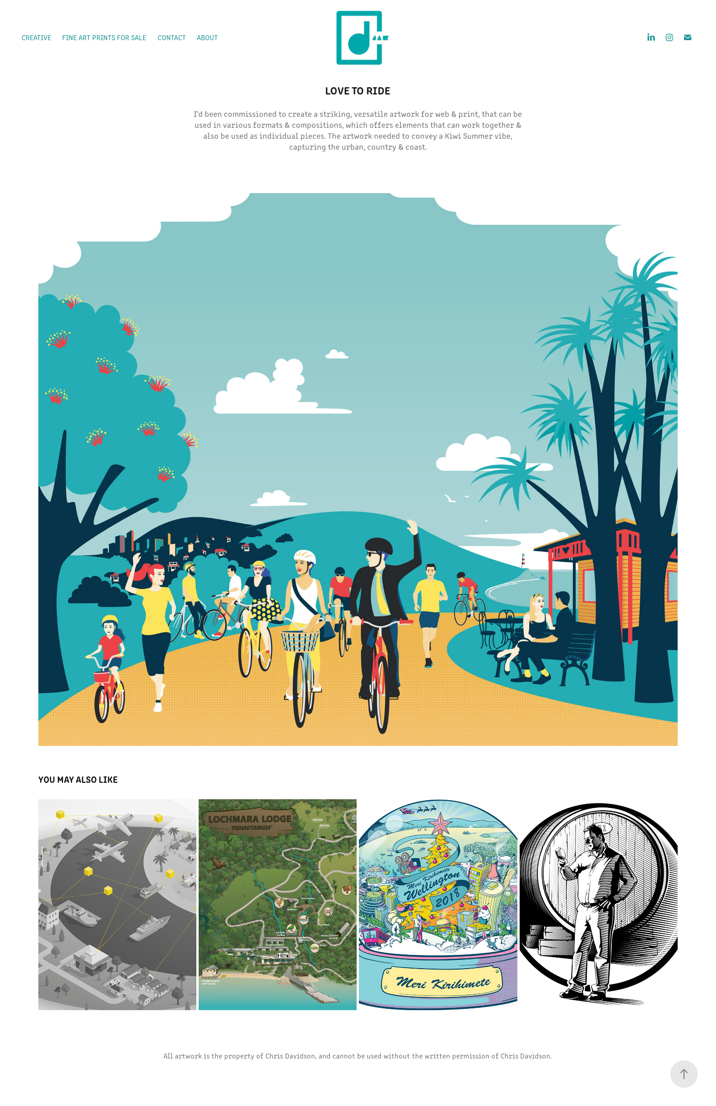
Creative (36, 37)
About (207, 37)
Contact (172, 37)
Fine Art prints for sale (104, 37)
